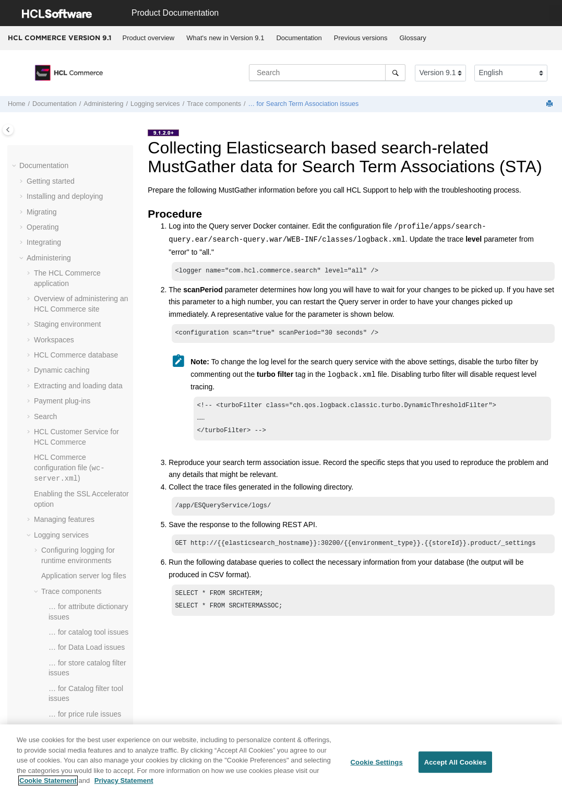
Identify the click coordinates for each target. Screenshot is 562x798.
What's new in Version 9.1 (225, 38)
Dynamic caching (62, 369)
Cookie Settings (377, 763)
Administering (103, 104)
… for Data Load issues (87, 646)
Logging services (155, 104)
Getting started (51, 180)
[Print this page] (550, 104)
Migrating (42, 211)
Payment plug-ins (62, 400)
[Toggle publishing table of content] (8, 129)
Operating (42, 226)
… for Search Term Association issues (303, 104)
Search (45, 415)
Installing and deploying (65, 195)
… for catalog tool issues (88, 631)
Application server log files (83, 574)
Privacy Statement (123, 781)
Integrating (44, 241)
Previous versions (361, 38)
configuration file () (69, 467)
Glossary (412, 38)
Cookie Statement (48, 781)
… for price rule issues (85, 713)
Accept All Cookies (455, 763)
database (76, 354)
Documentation (298, 38)
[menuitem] (148, 38)
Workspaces (54, 339)
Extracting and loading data (78, 384)
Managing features (64, 518)
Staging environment (67, 323)
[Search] (395, 72)
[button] (15, 165)
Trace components (214, 104)
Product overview (149, 38)
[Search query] (327, 72)
